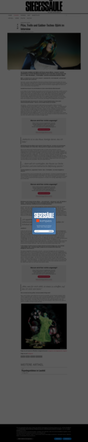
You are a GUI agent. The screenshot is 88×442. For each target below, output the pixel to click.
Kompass (46, 220)
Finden (51, 231)
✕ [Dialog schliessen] (52, 208)
